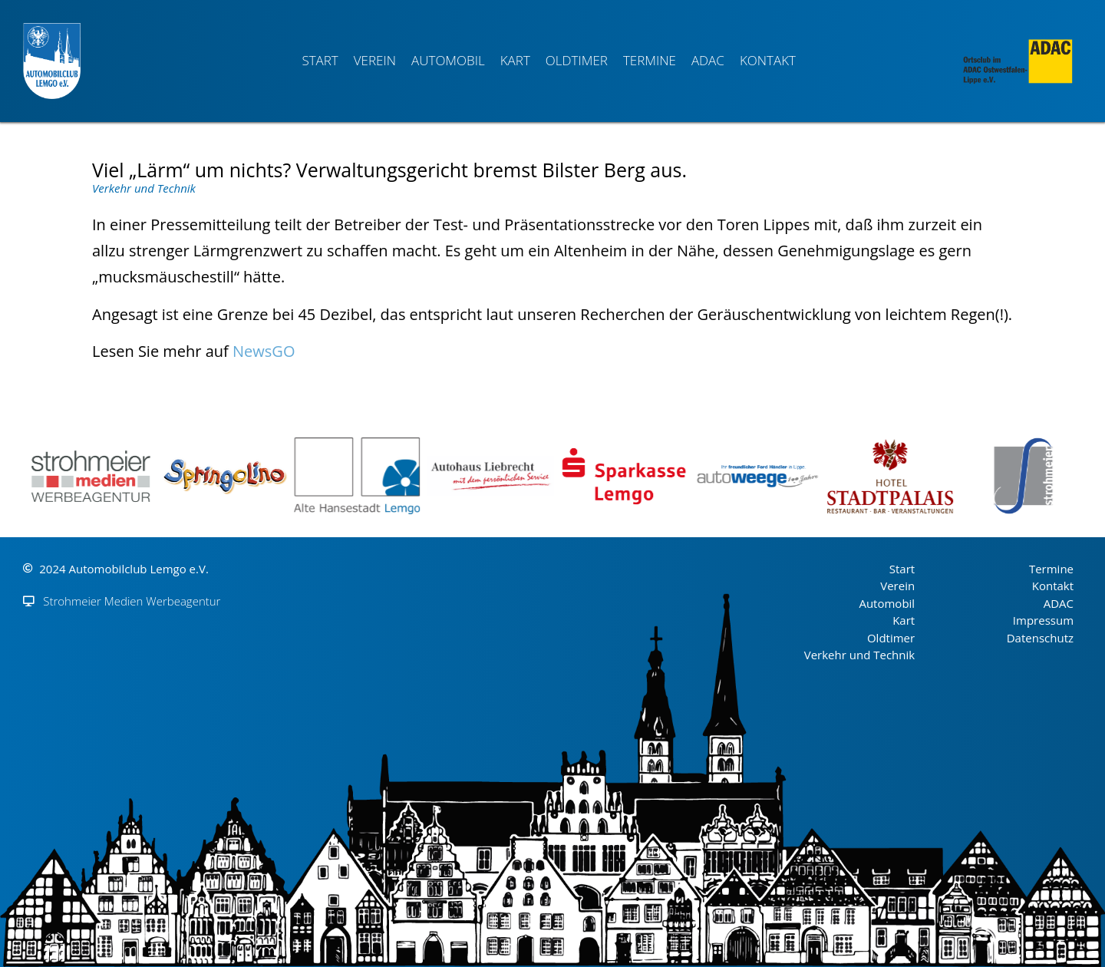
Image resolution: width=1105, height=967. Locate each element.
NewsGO (264, 351)
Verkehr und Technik (144, 188)
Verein (375, 60)
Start (320, 60)
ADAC (707, 60)
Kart (515, 60)
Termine (649, 60)
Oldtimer (577, 60)
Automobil (448, 60)
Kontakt (768, 60)
